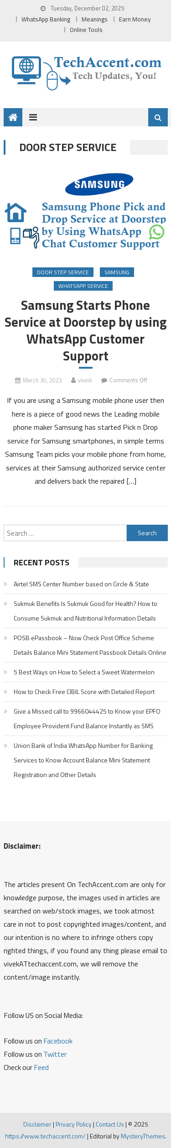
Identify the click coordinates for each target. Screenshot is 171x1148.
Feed (41, 1067)
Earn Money (135, 19)
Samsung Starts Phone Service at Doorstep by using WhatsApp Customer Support (85, 331)
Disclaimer (37, 1124)
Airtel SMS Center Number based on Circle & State (81, 584)
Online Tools (86, 29)
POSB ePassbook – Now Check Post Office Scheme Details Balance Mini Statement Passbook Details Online (90, 645)
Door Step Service (63, 272)
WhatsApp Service (83, 286)
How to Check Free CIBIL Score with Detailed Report (84, 691)
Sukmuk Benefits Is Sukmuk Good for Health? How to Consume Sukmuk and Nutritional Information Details (85, 611)
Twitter (55, 1054)
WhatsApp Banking (45, 19)
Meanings (95, 19)
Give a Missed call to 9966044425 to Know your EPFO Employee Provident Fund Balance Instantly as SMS (87, 718)
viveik (85, 380)
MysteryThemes (143, 1136)
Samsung (117, 272)
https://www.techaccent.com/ (45, 1136)
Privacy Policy (74, 1124)
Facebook (58, 1040)
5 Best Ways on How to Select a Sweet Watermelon (84, 672)
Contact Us (110, 1124)
